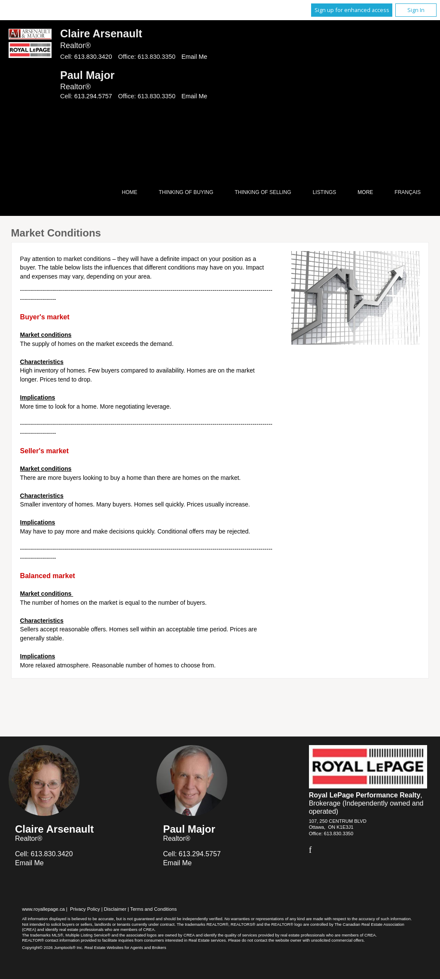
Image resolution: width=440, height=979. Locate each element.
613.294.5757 (93, 96)
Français (407, 192)
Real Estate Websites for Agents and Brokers (125, 947)
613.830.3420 (93, 56)
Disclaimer (115, 909)
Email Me (194, 56)
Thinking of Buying (186, 192)
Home (130, 192)
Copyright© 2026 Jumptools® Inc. (52, 947)
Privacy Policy (85, 909)
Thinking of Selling (263, 192)
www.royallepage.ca (43, 909)
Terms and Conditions (153, 909)
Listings (324, 192)
